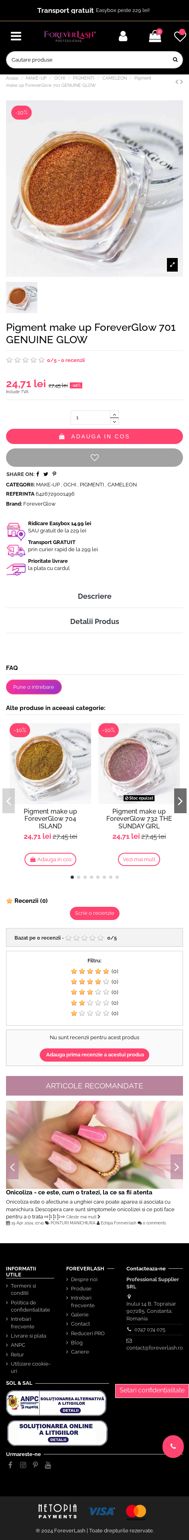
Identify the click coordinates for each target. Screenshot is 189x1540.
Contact (80, 1324)
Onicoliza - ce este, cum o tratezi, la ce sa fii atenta (79, 1192)
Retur (17, 1355)
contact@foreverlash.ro (154, 1348)
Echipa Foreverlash (118, 1222)
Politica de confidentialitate (30, 1306)
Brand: (14, 504)
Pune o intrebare (33, 687)
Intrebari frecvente (23, 1322)
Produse (81, 1289)
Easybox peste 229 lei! (123, 10)
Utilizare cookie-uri (31, 1367)
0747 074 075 (149, 1329)
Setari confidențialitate (152, 1390)
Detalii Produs (94, 621)
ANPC (18, 1345)
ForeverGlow (39, 504)
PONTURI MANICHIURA (73, 1222)
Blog (77, 1343)
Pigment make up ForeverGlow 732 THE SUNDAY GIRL (139, 819)
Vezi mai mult (139, 859)
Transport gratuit (65, 10)
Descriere (95, 596)
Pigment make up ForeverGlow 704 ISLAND (50, 819)
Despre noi (84, 1279)
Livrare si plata (28, 1336)
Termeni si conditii (23, 1289)
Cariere (80, 1352)
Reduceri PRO (88, 1333)
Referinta (20, 494)
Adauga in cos (94, 436)
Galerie (80, 1315)
